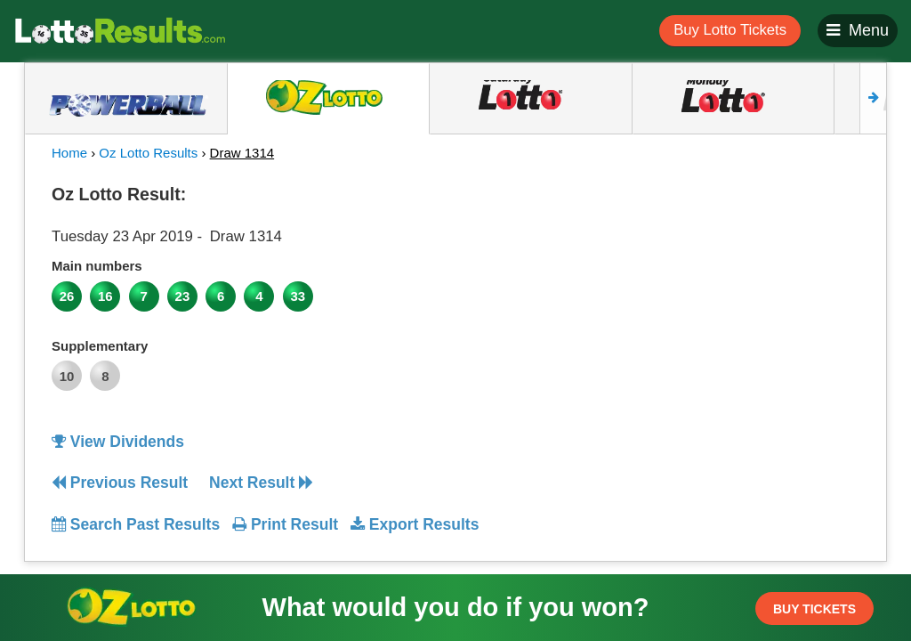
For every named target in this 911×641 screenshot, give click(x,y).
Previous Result (120, 482)
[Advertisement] (757, 288)
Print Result (285, 524)
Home (69, 152)
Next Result (261, 482)
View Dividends (118, 441)
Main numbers (97, 265)
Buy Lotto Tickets (729, 29)
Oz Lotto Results (148, 152)
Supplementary (100, 345)
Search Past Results (136, 524)
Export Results (415, 524)
